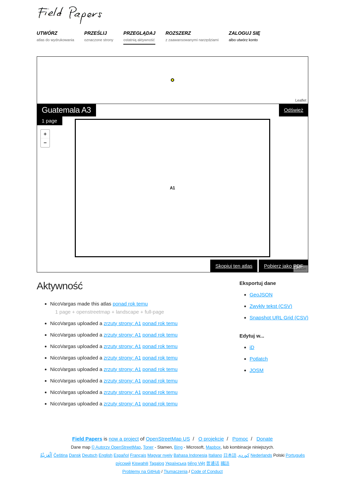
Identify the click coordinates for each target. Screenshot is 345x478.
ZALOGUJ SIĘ (244, 33)
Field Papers (87, 439)
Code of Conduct (207, 471)
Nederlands (261, 455)
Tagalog (156, 463)
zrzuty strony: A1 (122, 323)
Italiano (215, 455)
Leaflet (300, 100)
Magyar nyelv (159, 455)
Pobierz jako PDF (283, 266)
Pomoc (240, 439)
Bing (178, 447)
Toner (148, 447)
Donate (264, 439)
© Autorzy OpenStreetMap (116, 447)
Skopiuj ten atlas (233, 266)
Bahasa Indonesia (190, 455)
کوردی (243, 455)
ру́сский (123, 463)
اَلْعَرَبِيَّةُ (46, 455)
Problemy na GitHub (141, 471)
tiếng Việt (196, 463)
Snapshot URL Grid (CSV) (279, 317)
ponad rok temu (130, 304)
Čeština (61, 455)
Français (138, 455)
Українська (176, 463)
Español (121, 455)
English (106, 455)
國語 (225, 463)
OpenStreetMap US (168, 439)
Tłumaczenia (176, 471)
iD (252, 347)
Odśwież (294, 110)
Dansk (75, 455)
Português (295, 455)
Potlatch (259, 359)
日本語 (230, 455)
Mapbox (213, 447)
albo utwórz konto (243, 40)
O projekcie (211, 439)
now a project (124, 439)
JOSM (257, 370)
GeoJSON (261, 294)
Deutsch (89, 455)
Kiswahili (140, 463)
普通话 (212, 463)
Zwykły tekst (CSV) (271, 306)
